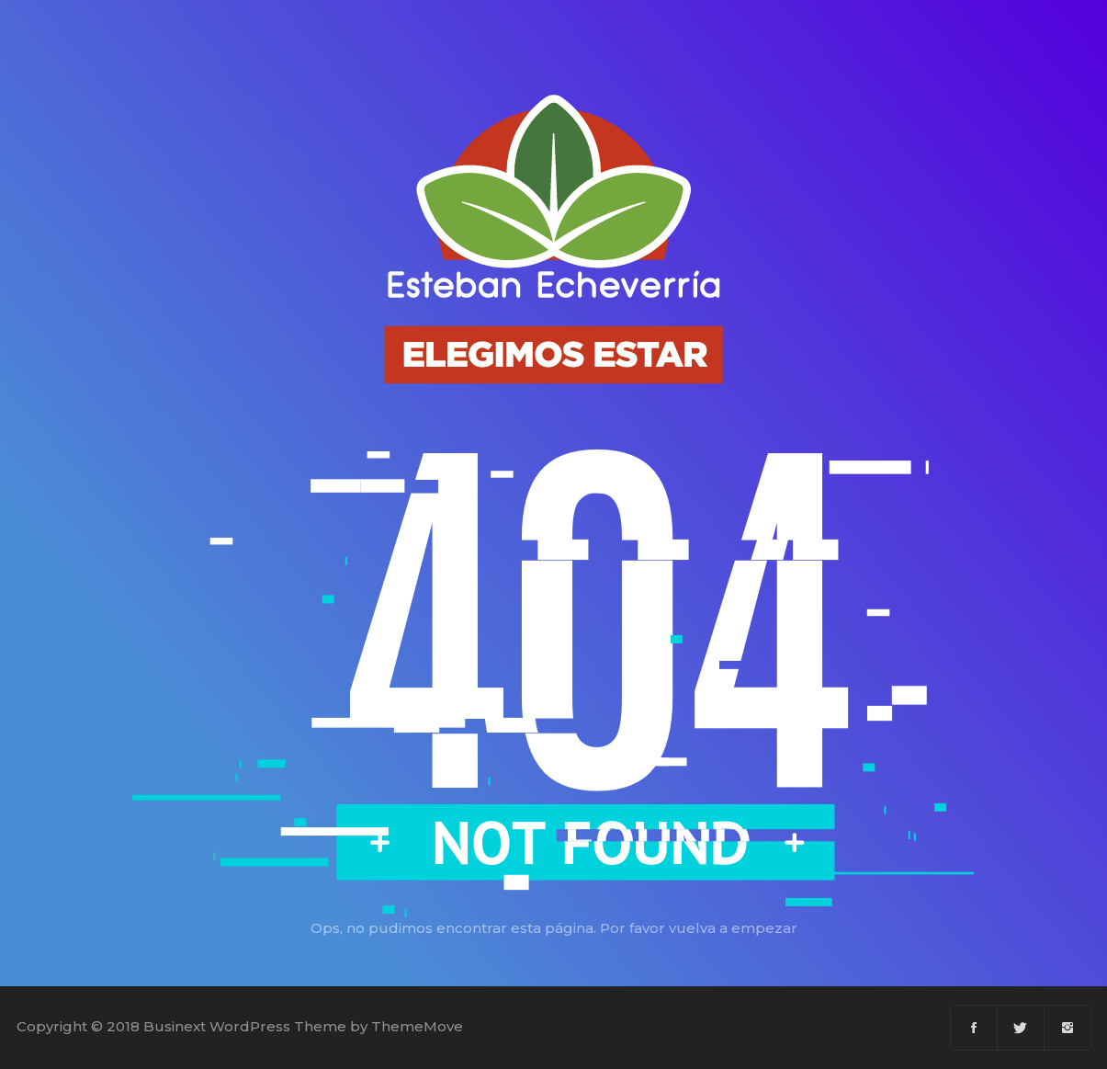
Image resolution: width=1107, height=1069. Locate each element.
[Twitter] (1021, 1028)
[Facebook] (974, 1028)
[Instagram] (1067, 1028)
